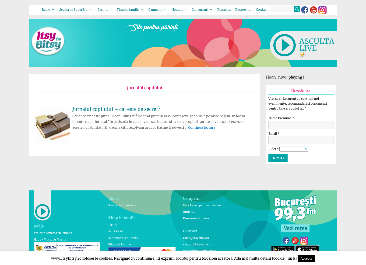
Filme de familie (119, 244)
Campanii (157, 10)
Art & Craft (115, 231)
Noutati (179, 10)
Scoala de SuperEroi (76, 10)
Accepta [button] (306, 259)
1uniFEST (189, 211)
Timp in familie (130, 10)
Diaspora (224, 10)
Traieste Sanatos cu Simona (53, 233)
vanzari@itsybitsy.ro (197, 244)
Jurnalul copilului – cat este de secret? (116, 109)
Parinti (105, 10)
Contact (261, 10)
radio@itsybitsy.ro (196, 238)
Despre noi (243, 10)
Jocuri (112, 225)
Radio (48, 10)
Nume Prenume (281, 118)
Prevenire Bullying (196, 218)
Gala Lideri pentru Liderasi (202, 205)
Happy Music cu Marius (50, 239)
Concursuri (202, 10)
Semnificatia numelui (123, 238)
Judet (273, 149)
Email (273, 134)
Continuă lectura (201, 127)
